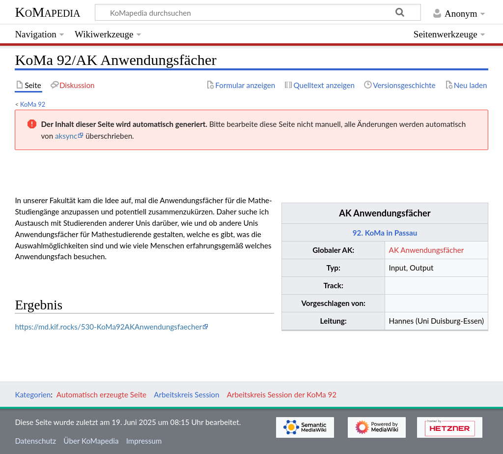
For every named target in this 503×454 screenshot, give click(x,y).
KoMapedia (47, 12)
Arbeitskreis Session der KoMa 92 (281, 394)
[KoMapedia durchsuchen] (258, 12)
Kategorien (33, 394)
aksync (66, 135)
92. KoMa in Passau (385, 232)
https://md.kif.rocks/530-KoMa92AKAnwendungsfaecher (108, 326)
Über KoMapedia (90, 440)
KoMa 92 (32, 104)
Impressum (144, 440)
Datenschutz (35, 440)
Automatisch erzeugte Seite (101, 394)
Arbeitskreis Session (186, 394)
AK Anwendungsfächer (384, 213)
